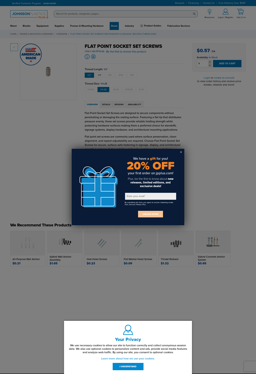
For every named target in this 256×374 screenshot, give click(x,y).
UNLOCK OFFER (150, 214)
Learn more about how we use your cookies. (128, 358)
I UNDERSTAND (128, 366)
